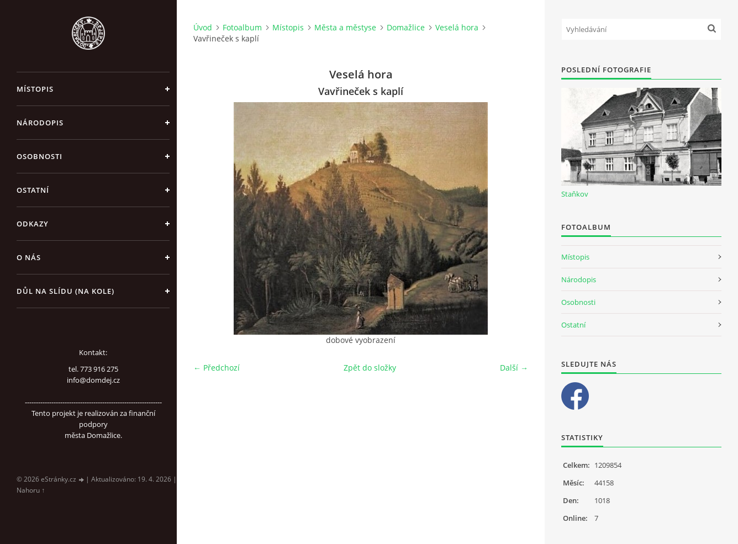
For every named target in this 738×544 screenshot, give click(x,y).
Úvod (202, 27)
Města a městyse (345, 27)
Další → (514, 367)
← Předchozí (216, 367)
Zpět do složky (370, 367)
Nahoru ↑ (31, 490)
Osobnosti (39, 156)
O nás (29, 257)
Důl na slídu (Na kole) (65, 291)
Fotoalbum (242, 27)
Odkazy (33, 224)
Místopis (35, 89)
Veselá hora (456, 27)
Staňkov (574, 194)
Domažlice (406, 27)
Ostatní (33, 190)
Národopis (40, 123)
